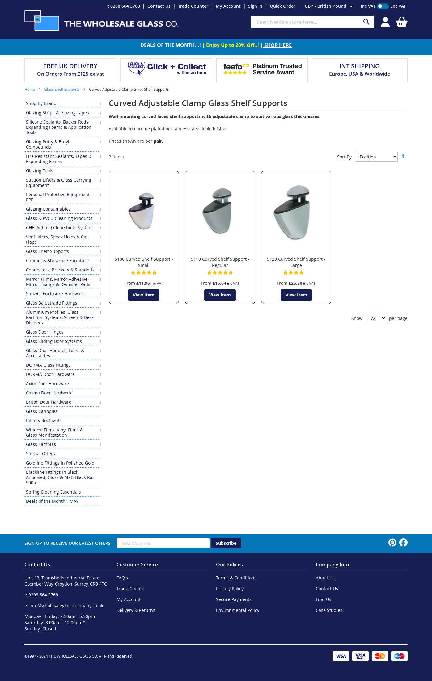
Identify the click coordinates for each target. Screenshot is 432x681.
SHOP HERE (277, 45)
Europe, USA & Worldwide (359, 73)
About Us (325, 578)
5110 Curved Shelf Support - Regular (220, 262)
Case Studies (329, 610)
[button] (329, 6)
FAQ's (122, 578)
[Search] (366, 22)
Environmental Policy (237, 610)
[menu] (62, 302)
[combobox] (312, 22)
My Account (228, 6)
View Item (144, 295)
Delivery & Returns (135, 610)
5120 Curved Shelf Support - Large (296, 262)
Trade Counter (193, 6)
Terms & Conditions (236, 578)
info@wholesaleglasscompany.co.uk (66, 605)
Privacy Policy (230, 588)
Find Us (323, 599)
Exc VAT (398, 6)
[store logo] (101, 20)
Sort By (344, 157)
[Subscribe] (226, 543)
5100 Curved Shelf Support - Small (144, 262)
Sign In (255, 6)
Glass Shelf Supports (62, 89)
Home (30, 89)
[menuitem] (62, 103)
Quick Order (282, 6)
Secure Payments (234, 599)
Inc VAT (368, 6)
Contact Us (159, 6)
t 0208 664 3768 (123, 6)
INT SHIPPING (359, 66)
